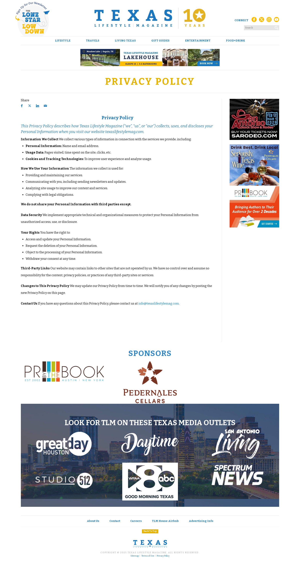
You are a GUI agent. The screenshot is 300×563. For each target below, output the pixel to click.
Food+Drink (235, 40)
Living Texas (125, 40)
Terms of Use (147, 556)
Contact (114, 521)
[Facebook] (254, 21)
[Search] (276, 26)
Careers (136, 521)
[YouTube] (276, 21)
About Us (93, 521)
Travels (92, 40)
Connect (241, 20)
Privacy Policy (163, 556)
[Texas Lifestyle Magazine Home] (150, 18)
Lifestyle (62, 40)
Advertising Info (201, 521)
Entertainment (197, 40)
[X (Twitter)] (261, 21)
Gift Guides (160, 40)
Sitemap (134, 556)
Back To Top (150, 531)
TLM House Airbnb (165, 521)
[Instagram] (269, 21)
